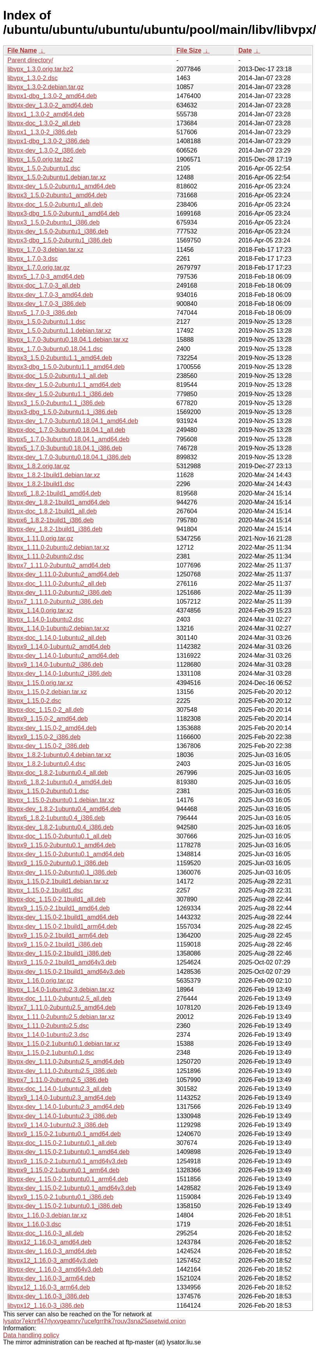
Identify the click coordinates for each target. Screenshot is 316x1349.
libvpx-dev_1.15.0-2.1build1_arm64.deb (62, 926)
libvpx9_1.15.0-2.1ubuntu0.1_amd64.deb (64, 1134)
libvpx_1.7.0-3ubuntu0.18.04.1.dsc (55, 349)
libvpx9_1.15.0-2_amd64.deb (47, 718)
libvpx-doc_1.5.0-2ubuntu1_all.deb (55, 204)
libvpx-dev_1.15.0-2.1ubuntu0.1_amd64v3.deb (71, 1188)
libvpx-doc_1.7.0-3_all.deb (43, 285)
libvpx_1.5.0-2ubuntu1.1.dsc (46, 321)
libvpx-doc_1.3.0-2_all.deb (43, 123)
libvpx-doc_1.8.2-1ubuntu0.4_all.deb (57, 772)
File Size (189, 50)
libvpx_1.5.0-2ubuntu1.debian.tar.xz (56, 177)
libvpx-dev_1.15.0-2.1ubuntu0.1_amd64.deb (68, 1152)
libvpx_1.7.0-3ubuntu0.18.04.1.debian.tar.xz (67, 339)
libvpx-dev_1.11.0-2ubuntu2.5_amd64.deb (65, 1061)
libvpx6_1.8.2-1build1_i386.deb (50, 520)
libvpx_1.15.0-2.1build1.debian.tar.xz (58, 881)
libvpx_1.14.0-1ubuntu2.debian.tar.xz (58, 628)
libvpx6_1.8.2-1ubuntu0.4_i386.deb (56, 818)
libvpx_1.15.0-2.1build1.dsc (45, 890)
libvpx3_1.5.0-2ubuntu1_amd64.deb (57, 195)
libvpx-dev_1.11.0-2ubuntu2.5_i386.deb (62, 1071)
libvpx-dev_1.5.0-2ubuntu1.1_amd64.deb (64, 384)
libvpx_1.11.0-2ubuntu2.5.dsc (48, 1025)
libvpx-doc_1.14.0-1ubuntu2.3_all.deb (59, 1089)
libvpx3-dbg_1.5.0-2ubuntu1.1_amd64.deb (66, 367)
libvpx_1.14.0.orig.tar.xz (40, 610)
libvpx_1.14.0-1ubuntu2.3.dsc (48, 1034)
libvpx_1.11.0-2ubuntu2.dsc (45, 556)
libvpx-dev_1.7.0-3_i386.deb (46, 303)
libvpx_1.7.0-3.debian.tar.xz (45, 249)
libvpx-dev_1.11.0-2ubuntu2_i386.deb (59, 592)
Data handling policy (31, 1335)
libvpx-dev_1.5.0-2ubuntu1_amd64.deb (61, 186)
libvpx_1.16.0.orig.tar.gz (40, 980)
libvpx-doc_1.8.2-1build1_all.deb (52, 511)
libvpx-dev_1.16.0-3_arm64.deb (51, 1278)
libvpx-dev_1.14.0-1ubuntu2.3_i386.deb (62, 1116)
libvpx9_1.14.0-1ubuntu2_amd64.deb (58, 646)
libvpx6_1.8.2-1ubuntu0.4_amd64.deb (59, 782)
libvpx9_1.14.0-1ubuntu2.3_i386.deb (57, 1125)
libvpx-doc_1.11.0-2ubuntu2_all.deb (56, 583)
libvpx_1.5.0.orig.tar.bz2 (40, 159)
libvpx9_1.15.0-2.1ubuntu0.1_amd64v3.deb (67, 1161)
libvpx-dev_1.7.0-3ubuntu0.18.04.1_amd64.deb (72, 421)
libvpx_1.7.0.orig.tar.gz (38, 267)
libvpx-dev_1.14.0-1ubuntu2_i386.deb (59, 673)
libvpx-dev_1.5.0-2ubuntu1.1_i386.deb (60, 394)
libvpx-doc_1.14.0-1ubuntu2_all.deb (56, 637)
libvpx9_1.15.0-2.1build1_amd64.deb (58, 908)
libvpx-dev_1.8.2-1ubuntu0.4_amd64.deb (64, 809)
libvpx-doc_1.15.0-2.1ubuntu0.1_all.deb (62, 1143)
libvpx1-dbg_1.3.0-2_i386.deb (48, 141)
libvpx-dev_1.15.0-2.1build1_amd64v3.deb (66, 971)
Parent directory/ (30, 60)
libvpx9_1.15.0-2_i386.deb (44, 737)
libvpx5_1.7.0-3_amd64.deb (45, 276)
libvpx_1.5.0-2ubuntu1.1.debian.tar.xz (59, 330)
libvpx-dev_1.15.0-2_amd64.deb (52, 728)
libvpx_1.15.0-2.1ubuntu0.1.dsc (50, 1052)
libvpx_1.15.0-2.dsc (34, 700)
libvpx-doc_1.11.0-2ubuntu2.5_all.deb (59, 998)
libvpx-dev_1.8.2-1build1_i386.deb (54, 529)
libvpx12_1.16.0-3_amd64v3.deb (52, 1260)
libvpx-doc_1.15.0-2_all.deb (45, 709)
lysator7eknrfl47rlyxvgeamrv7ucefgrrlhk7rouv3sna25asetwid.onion (94, 1321)
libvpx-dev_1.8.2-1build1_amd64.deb (58, 502)
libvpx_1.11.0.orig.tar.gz (40, 538)
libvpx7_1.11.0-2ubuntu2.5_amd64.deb (61, 1007)
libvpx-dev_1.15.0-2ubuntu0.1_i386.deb (62, 872)
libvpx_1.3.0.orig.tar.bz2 (40, 69)
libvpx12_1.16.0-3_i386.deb (45, 1305)
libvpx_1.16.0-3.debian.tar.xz (47, 1215)
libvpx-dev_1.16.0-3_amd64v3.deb (55, 1269)
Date (245, 50)
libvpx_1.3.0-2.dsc (32, 78)
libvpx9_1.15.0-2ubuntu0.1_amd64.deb (61, 845)
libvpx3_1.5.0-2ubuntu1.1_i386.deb (56, 403)
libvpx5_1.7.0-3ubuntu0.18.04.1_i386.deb (64, 448)
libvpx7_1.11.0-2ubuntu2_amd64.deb (58, 565)
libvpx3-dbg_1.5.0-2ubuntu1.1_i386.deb (62, 412)
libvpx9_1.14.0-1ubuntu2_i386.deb (55, 664)
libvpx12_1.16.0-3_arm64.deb (48, 1287)
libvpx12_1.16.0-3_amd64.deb (49, 1242)
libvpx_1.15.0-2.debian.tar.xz (47, 692)
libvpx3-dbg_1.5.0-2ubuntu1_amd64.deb (63, 213)
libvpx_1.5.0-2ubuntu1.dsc (43, 168)
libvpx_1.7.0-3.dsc (32, 258)
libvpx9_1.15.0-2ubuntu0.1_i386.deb (57, 863)
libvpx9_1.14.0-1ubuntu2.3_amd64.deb (61, 1097)
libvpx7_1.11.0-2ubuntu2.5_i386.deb (57, 1080)
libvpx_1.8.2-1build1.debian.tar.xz (53, 475)
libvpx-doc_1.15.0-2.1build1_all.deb (56, 899)
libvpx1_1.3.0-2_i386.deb (42, 132)
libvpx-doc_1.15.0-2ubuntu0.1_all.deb (59, 836)
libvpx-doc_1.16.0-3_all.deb (45, 1233)
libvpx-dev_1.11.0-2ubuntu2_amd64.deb (63, 574)
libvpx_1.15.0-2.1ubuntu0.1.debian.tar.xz (63, 1043)
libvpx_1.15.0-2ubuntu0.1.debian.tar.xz (61, 800)
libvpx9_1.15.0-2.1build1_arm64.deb (57, 935)
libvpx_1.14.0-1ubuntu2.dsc (45, 619)
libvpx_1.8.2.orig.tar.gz (38, 466)
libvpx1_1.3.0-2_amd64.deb (45, 114)
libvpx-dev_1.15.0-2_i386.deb (48, 746)
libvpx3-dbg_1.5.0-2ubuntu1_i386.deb (59, 240)
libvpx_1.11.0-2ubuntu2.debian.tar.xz (58, 547)
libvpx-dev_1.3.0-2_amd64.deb (50, 105)
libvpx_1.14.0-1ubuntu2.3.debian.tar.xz (61, 989)
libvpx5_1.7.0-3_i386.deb (42, 312)
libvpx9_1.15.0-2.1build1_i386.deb (54, 944)
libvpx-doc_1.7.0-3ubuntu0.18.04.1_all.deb (66, 430)
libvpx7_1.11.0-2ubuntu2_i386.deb (55, 601)
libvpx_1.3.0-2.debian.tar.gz (45, 87)
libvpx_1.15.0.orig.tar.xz (40, 683)
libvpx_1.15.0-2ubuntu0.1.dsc (48, 791)
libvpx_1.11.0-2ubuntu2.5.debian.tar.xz (61, 1017)
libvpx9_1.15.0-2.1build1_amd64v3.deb (61, 962)
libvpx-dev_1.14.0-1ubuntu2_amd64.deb (63, 655)
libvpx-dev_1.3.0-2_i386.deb (46, 150)
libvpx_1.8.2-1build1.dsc (40, 484)
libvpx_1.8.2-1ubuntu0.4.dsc (46, 764)
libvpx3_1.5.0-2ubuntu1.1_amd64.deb (59, 358)
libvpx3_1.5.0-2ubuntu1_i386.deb (53, 222)
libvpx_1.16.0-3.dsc (34, 1224)
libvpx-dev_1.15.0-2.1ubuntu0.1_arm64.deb (67, 1179)
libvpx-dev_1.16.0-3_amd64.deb (52, 1251)
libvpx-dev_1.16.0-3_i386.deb (48, 1296)
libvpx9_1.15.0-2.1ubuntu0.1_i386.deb (60, 1197)
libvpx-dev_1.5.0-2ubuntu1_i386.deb (57, 231)
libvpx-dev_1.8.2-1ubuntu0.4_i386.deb (60, 827)
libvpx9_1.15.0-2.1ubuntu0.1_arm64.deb (63, 1170)
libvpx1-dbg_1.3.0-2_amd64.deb (52, 96)
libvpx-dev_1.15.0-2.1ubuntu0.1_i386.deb (64, 1206)
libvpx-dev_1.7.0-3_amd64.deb (50, 295)
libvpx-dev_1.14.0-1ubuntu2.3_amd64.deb (65, 1106)
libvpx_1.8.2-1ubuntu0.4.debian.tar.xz (59, 755)
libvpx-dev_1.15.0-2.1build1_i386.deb (59, 953)
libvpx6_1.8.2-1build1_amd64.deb (54, 493)
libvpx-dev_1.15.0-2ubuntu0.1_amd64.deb (65, 854)
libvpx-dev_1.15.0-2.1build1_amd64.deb (62, 917)
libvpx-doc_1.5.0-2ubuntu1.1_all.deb (57, 375)
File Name (22, 50)
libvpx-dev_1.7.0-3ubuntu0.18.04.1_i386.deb (69, 457)
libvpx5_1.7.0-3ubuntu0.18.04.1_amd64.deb (68, 439)
